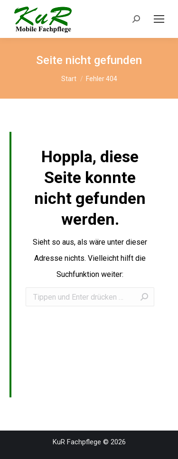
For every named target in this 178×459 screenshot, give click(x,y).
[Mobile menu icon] (159, 18)
